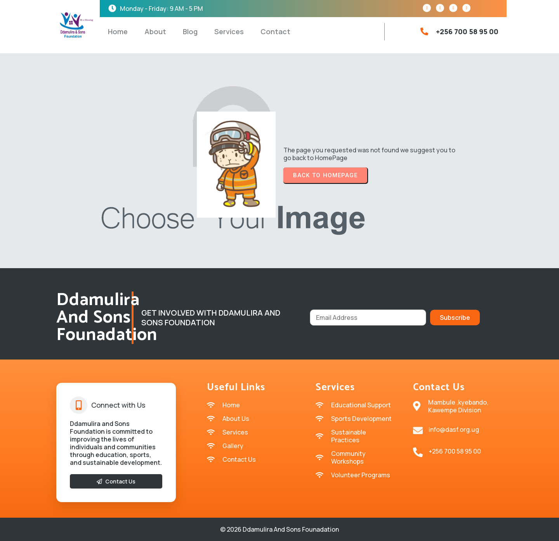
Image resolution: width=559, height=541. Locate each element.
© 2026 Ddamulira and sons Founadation (279, 529)
